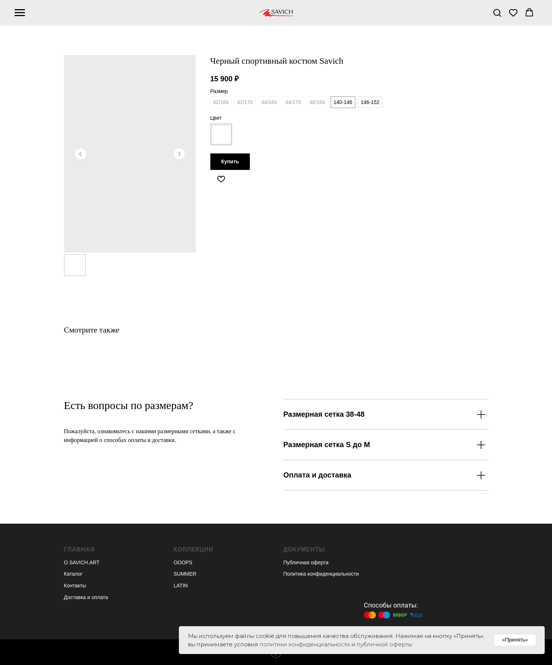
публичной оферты (384, 644)
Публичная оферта (306, 562)
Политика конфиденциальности (321, 574)
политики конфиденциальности (305, 644)
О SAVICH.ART (82, 562)
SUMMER (185, 574)
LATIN (181, 585)
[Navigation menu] (20, 12)
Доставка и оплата (86, 597)
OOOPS (183, 562)
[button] (497, 12)
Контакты (75, 585)
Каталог (73, 574)
